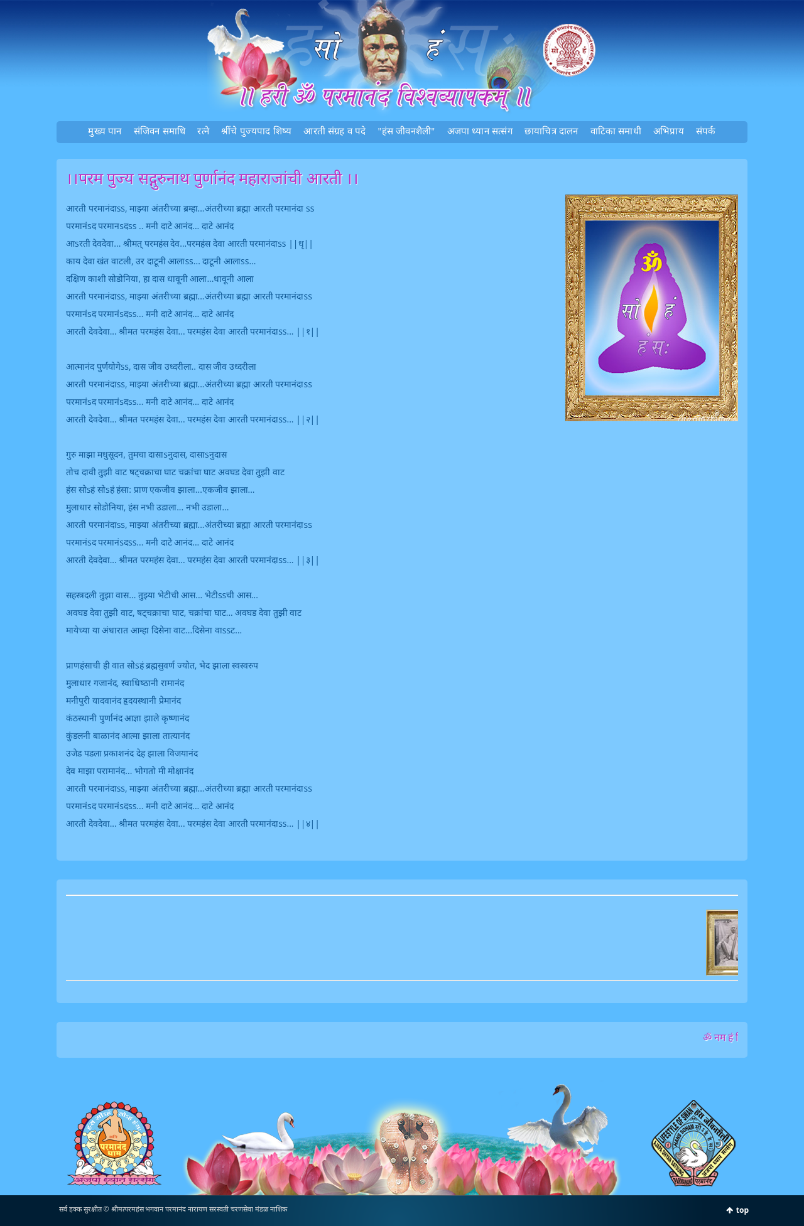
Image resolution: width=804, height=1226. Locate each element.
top (742, 1210)
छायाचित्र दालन (551, 130)
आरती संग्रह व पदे (334, 130)
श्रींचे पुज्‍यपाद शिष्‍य (256, 130)
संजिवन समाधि (160, 130)
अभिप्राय (668, 130)
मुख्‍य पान (104, 130)
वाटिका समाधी (615, 130)
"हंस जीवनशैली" (406, 130)
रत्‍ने (203, 130)
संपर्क (706, 130)
